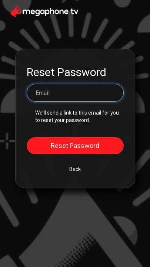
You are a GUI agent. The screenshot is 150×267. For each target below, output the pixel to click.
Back (75, 169)
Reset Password (75, 145)
